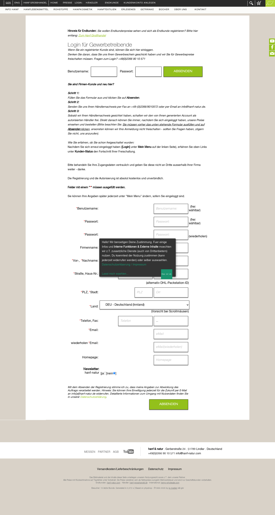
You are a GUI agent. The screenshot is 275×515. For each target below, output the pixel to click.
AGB (116, 452)
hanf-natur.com (113, 483)
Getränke (147, 10)
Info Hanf (12, 10)
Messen (89, 452)
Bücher (164, 10)
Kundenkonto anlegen (140, 3)
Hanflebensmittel (36, 10)
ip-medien (173, 488)
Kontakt (200, 10)
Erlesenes (128, 10)
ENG (17, 3)
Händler (92, 3)
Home (54, 3)
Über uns (180, 10)
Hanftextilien (107, 10)
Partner (104, 452)
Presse (67, 3)
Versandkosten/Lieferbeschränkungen (120, 469)
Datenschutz (156, 469)
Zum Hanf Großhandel (92, 35)
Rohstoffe (61, 10)
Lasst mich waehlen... (115, 274)
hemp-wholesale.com (170, 483)
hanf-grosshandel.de (138, 483)
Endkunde (112, 3)
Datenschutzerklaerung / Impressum (124, 264)
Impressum (175, 469)
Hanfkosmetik (83, 10)
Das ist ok (167, 274)
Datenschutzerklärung (93, 397)
